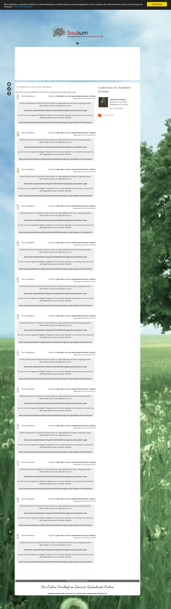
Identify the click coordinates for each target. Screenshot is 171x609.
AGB (68, 581)
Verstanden (157, 4)
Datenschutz (83, 581)
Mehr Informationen (22, 6)
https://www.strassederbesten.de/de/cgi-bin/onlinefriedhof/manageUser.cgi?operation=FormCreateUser (55, 122)
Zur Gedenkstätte (106, 115)
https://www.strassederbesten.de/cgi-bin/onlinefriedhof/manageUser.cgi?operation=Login (55, 110)
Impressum (75, 581)
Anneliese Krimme (118, 99)
